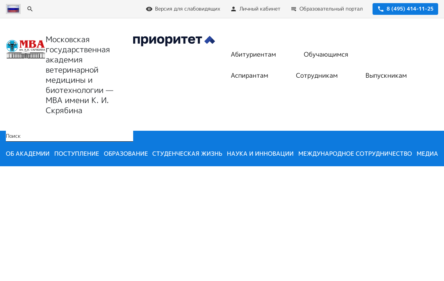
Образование (126, 153)
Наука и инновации (260, 153)
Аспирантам (249, 75)
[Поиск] (30, 8)
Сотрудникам (317, 75)
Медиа (427, 153)
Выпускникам (386, 75)
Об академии (28, 153)
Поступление (76, 153)
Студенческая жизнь (187, 153)
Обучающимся (326, 54)
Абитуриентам (253, 54)
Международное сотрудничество (355, 153)
